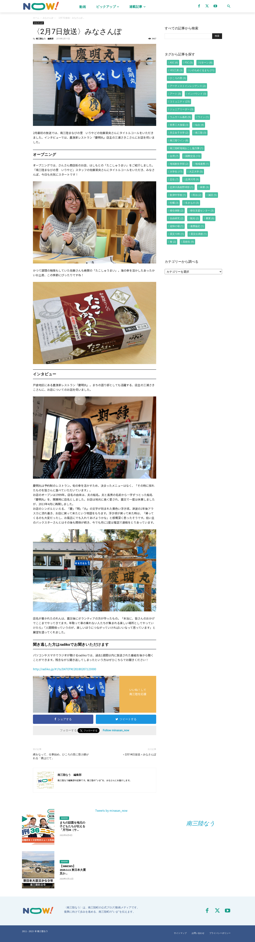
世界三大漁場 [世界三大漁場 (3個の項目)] (179, 124)
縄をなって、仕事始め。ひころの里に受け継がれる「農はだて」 (61, 756)
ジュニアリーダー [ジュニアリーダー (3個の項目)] (181, 109)
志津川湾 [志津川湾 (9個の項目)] (192, 179)
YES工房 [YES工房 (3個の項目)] (176, 70)
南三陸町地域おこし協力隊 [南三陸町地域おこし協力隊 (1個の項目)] (186, 148)
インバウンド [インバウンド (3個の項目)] (197, 93)
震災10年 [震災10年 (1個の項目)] (177, 233)
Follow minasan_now (116, 730)
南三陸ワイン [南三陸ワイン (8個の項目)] (179, 140)
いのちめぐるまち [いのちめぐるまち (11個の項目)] (201, 70)
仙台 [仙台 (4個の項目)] (199, 124)
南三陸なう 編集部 (44, 38)
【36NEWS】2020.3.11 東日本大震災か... (73, 869)
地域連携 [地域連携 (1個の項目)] (202, 163)
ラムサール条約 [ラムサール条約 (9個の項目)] (180, 117)
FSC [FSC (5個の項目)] (189, 62)
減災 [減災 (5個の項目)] (212, 195)
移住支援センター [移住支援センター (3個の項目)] (202, 210)
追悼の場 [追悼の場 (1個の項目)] (176, 226)
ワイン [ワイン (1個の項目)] (203, 117)
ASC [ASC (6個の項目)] (174, 62)
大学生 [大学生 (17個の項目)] (176, 171)
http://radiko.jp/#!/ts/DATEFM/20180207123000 (64, 669)
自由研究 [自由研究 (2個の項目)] (176, 218)
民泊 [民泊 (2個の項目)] (197, 195)
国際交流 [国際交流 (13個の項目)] (192, 156)
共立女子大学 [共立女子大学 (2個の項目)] (179, 132)
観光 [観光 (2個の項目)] (194, 218)
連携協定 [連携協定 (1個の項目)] (197, 226)
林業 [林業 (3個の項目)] (204, 187)
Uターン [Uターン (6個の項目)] (206, 62)
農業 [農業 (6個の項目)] (210, 218)
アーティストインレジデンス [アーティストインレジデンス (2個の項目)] (188, 85)
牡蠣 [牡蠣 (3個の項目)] (174, 202)
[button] (229, 6)
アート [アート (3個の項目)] (175, 93)
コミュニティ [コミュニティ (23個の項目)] (180, 101)
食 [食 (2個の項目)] (173, 241)
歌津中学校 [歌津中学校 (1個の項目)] (178, 195)
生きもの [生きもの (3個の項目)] (192, 202)
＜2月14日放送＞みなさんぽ (139, 754)
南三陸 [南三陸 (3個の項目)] (200, 132)
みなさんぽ (48, 17)
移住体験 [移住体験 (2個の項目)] (176, 210)
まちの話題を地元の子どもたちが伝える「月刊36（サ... (72, 826)
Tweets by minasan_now (111, 810)
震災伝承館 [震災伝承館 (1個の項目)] (198, 233)
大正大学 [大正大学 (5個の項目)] (196, 171)
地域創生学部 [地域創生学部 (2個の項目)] (179, 163)
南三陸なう (200, 823)
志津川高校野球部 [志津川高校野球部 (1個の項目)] (181, 187)
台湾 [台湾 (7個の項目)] (174, 156)
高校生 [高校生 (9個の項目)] (188, 241)
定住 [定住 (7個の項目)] (174, 179)
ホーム (36, 17)
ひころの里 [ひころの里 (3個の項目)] (178, 78)
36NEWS (64, 818)
